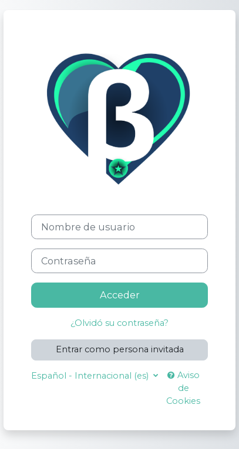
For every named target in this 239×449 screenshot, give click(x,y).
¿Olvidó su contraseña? (119, 323)
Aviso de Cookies (183, 388)
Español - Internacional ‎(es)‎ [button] (91, 375)
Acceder (120, 295)
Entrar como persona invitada (120, 349)
